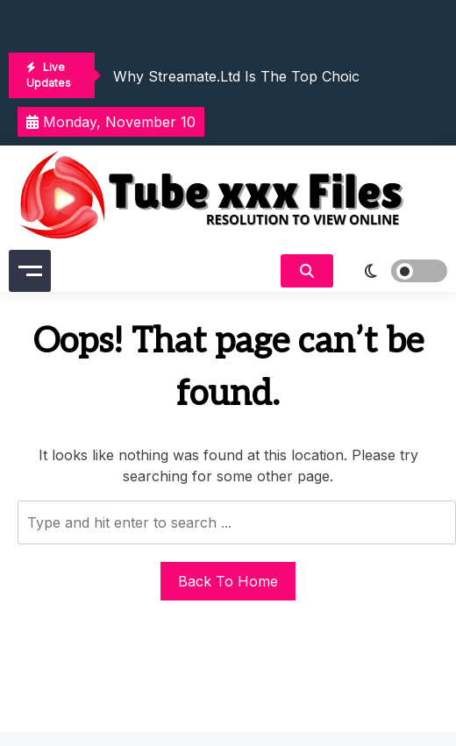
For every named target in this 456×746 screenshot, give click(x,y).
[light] (394, 271)
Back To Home (228, 581)
